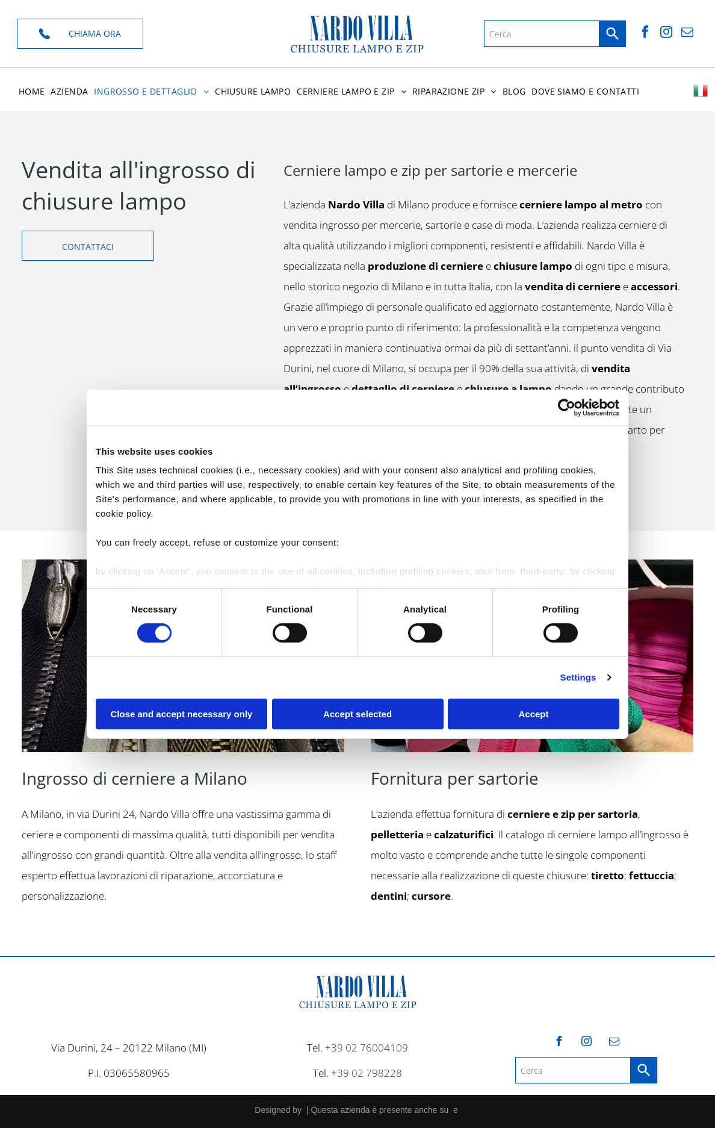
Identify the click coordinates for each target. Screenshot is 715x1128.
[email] (687, 33)
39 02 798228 (369, 1073)
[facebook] (645, 33)
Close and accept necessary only (182, 714)
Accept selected (357, 714)
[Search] (612, 33)
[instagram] (666, 33)
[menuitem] (32, 91)
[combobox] (541, 33)
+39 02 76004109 (366, 1048)
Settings (578, 677)
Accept (533, 714)
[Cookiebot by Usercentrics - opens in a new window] (566, 408)
